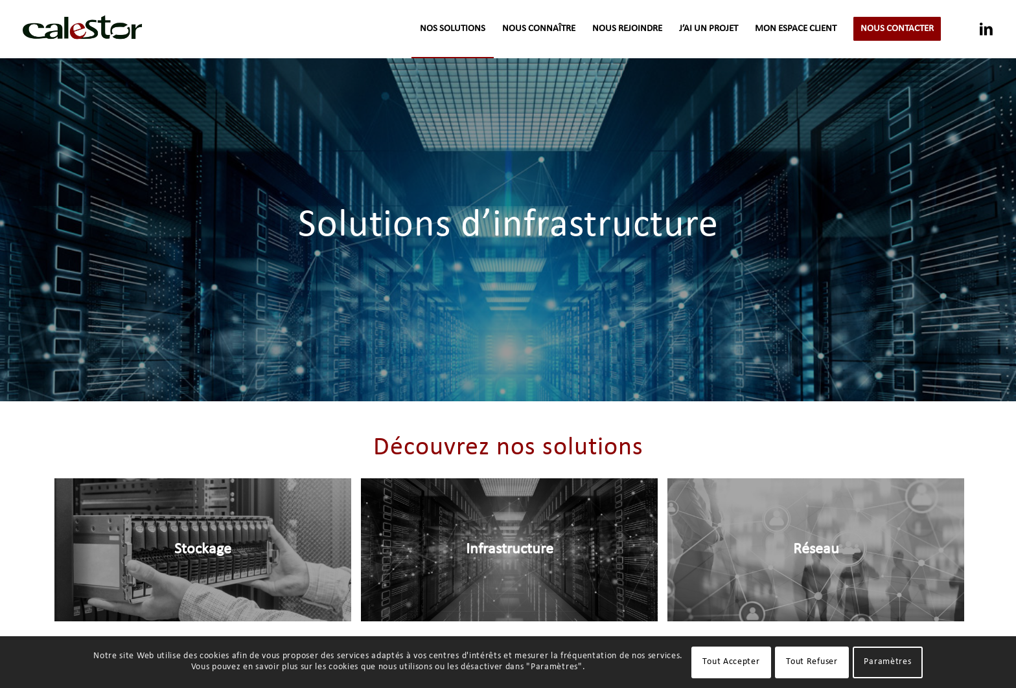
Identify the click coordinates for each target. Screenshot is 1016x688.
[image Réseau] (820, 555)
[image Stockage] (207, 555)
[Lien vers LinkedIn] (986, 28)
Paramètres (887, 662)
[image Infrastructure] (514, 555)
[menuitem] (452, 29)
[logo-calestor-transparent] (82, 29)
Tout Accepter (730, 662)
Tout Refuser (811, 662)
